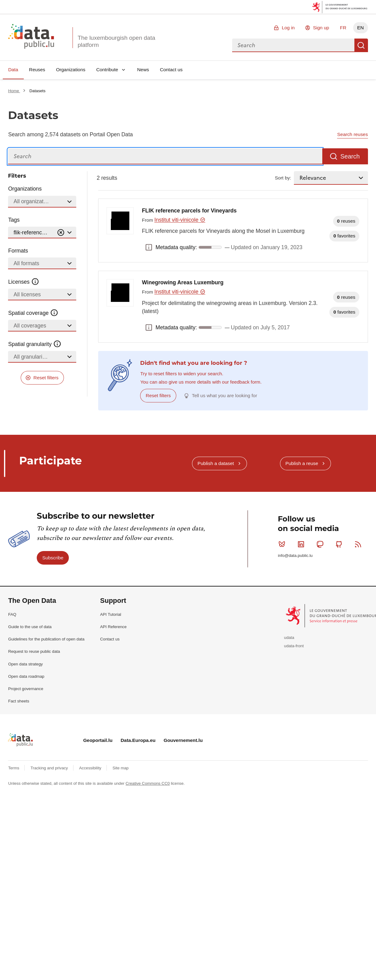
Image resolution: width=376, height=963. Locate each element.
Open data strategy (25, 664)
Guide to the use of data (30, 626)
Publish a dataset (216, 463)
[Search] (165, 156)
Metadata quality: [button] (149, 247)
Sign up (321, 27)
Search (361, 45)
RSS (359, 544)
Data (13, 69)
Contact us (171, 69)
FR (343, 27)
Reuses (37, 69)
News (143, 69)
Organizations (70, 69)
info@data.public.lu (295, 555)
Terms (14, 768)
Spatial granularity (34, 344)
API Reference (113, 626)
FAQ (12, 614)
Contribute (107, 69)
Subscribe (52, 557)
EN (360, 27)
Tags (13, 220)
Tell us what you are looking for (224, 395)
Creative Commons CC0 (148, 783)
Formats (18, 251)
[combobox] (293, 45)
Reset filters (45, 377)
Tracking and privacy (50, 768)
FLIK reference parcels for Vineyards (189, 211)
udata (289, 637)
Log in (288, 27)
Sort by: (283, 177)
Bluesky (283, 544)
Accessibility (90, 768)
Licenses (23, 282)
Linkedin (302, 544)
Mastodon (321, 544)
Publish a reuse (301, 463)
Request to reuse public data (34, 651)
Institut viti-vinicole (179, 220)
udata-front (294, 646)
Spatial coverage (33, 313)
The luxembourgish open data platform (116, 41)
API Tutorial (110, 614)
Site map (121, 768)
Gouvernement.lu (183, 740)
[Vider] (61, 232)
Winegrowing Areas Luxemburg (183, 282)
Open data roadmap (26, 676)
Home (14, 90)
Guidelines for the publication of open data (46, 639)
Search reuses (352, 134)
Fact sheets (18, 701)
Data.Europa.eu (138, 740)
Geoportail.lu (97, 740)
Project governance (25, 688)
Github (340, 544)
